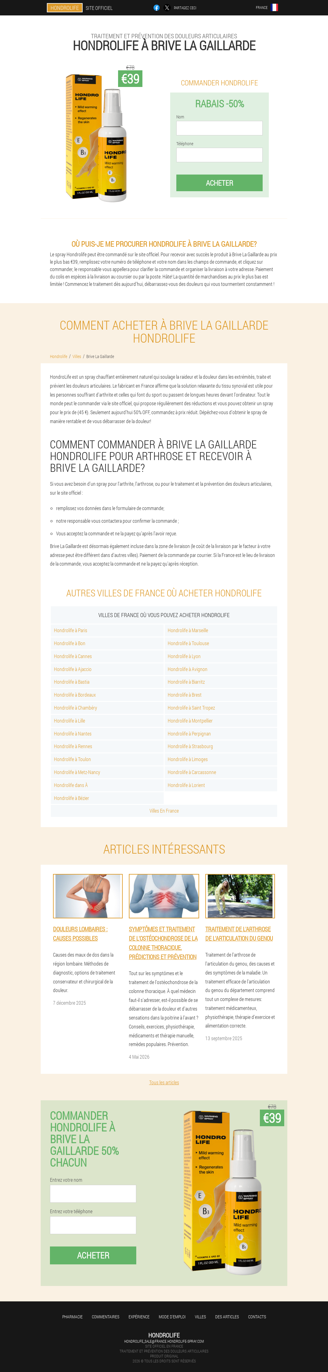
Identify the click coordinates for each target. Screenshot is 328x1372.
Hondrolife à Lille (69, 720)
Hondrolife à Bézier (71, 798)
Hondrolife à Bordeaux (75, 694)
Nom (180, 117)
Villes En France (164, 810)
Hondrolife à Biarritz (186, 681)
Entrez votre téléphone (71, 1211)
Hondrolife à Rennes (73, 746)
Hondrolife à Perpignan (189, 733)
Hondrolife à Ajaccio (73, 669)
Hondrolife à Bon (69, 643)
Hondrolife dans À (71, 785)
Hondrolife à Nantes (73, 733)
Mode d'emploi (172, 1317)
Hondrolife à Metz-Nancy (77, 772)
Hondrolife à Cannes (73, 656)
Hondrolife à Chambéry (75, 707)
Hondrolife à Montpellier (190, 720)
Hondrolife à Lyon (184, 656)
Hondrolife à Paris (70, 630)
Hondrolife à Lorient (186, 785)
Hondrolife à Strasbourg (190, 746)
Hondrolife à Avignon (187, 669)
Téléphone (184, 144)
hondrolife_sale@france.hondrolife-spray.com (164, 1341)
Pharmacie (72, 1317)
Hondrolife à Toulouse (188, 643)
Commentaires (105, 1317)
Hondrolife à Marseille (188, 630)
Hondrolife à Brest (185, 694)
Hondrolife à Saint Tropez (191, 707)
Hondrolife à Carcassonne (192, 772)
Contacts (257, 1317)
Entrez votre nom (66, 1179)
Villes (200, 1317)
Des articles (227, 1317)
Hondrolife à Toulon (72, 759)
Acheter (219, 183)
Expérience (139, 1317)
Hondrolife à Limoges (188, 759)
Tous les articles (164, 1082)
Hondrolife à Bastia (71, 681)
